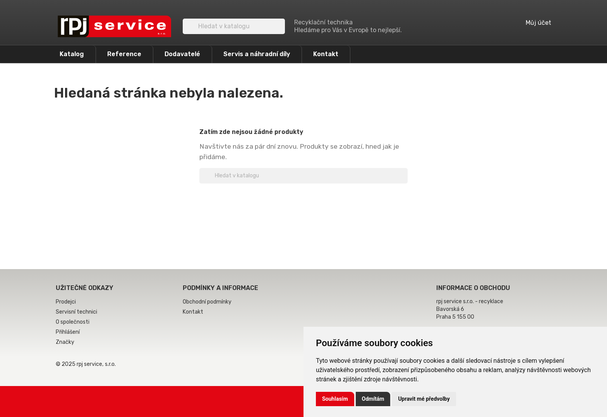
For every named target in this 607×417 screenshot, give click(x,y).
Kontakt (325, 54)
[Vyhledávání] (234, 26)
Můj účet (533, 22)
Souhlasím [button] (335, 399)
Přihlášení (68, 332)
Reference (124, 54)
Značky (65, 342)
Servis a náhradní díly (256, 54)
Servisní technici (76, 312)
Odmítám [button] (373, 399)
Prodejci (66, 302)
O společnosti (72, 322)
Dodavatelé (182, 54)
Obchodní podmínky (207, 302)
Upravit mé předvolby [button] (423, 399)
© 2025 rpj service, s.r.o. (86, 364)
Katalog (72, 54)
